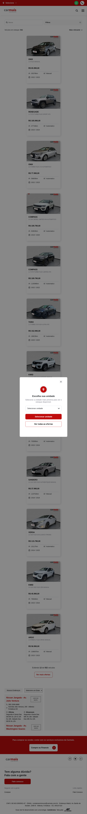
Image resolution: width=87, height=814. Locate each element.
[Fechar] (61, 382)
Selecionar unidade (43, 416)
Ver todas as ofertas (43, 424)
